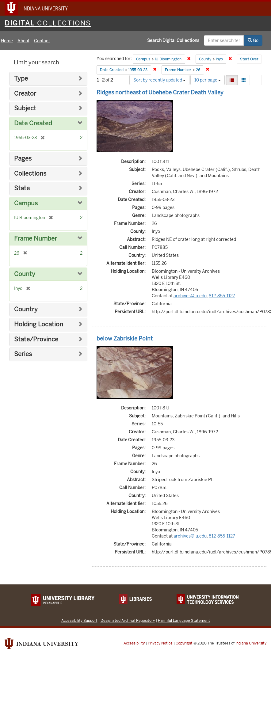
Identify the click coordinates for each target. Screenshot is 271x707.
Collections (30, 173)
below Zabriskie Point (125, 338)
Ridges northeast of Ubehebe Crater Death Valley (160, 92)
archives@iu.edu (190, 295)
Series (23, 354)
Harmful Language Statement (184, 620)
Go (253, 40)
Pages (23, 158)
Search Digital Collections (173, 40)
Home (7, 41)
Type (21, 78)
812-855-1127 (222, 295)
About (23, 41)
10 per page (207, 80)
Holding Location (38, 324)
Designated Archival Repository (128, 620)
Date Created (33, 123)
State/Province (36, 339)
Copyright (184, 643)
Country (26, 309)
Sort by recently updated (159, 80)
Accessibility (134, 643)
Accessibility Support (79, 620)
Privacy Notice (160, 643)
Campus (26, 203)
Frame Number (35, 238)
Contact (42, 41)
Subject (25, 108)
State (22, 188)
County (24, 274)
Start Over (249, 59)
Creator (25, 93)
